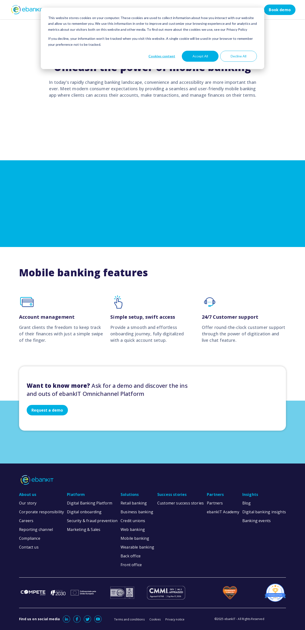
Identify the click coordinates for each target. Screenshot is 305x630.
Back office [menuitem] (131, 556)
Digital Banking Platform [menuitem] (89, 503)
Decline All (238, 56)
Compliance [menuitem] (29, 538)
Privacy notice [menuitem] (175, 619)
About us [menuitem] (27, 494)
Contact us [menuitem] (29, 547)
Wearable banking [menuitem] (137, 547)
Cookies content (161, 56)
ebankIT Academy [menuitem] (223, 511)
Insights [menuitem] (250, 494)
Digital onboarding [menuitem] (84, 511)
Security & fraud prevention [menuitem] (92, 520)
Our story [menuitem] (28, 503)
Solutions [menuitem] (130, 494)
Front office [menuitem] (131, 564)
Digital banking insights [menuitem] (264, 511)
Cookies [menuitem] (155, 619)
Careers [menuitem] (26, 520)
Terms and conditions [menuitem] (129, 619)
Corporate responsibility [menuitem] (41, 511)
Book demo (280, 9)
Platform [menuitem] (76, 494)
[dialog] (152, 38)
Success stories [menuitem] (172, 494)
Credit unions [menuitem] (133, 520)
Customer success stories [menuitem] (180, 503)
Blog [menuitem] (246, 503)
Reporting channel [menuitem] (36, 529)
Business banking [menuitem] (137, 511)
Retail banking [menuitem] (134, 503)
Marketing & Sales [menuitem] (83, 529)
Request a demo (47, 410)
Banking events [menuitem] (256, 520)
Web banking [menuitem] (133, 529)
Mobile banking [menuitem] (135, 538)
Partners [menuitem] (215, 494)
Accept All (200, 56)
